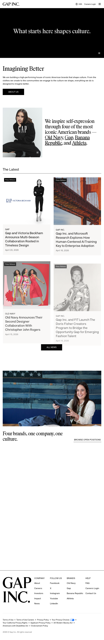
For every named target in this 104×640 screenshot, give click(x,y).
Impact (37, 598)
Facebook (54, 583)
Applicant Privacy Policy (40, 623)
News (37, 603)
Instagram (55, 593)
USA (79, 4)
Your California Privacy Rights (15, 623)
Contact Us (90, 593)
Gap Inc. (60, 231)
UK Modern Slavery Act (63, 623)
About (37, 583)
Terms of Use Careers (25, 620)
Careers (38, 588)
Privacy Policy (43, 620)
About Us (13, 92)
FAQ (87, 583)
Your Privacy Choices (60, 620)
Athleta (79, 143)
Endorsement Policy (39, 626)
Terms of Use (8, 620)
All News (52, 347)
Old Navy (54, 137)
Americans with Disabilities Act (15, 626)
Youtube (54, 598)
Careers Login (90, 4)
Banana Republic (75, 593)
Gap (69, 137)
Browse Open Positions (87, 439)
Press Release (10, 180)
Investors (38, 593)
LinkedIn (54, 603)
